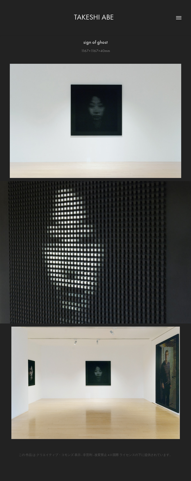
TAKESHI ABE (95, 17)
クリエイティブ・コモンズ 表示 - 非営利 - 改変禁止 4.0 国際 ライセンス (85, 455)
